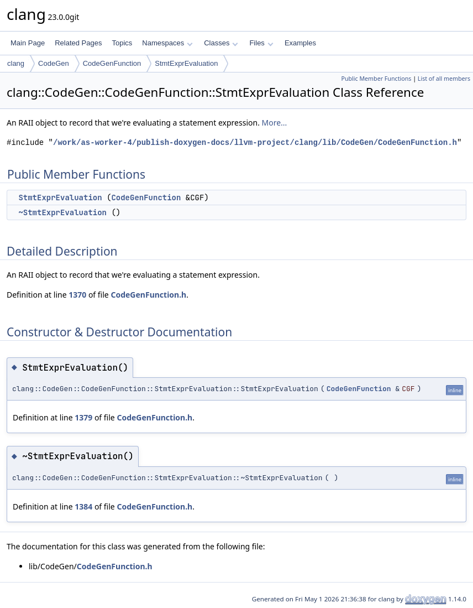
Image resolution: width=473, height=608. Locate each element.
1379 (83, 417)
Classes (221, 43)
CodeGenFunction (112, 63)
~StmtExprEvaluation (62, 212)
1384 (83, 506)
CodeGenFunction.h (148, 294)
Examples (300, 43)
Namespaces (167, 43)
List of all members (444, 78)
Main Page (27, 43)
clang (15, 63)
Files (261, 43)
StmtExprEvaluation (186, 63)
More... (274, 122)
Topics (122, 43)
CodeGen (53, 63)
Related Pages (78, 43)
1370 (77, 294)
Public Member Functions (376, 78)
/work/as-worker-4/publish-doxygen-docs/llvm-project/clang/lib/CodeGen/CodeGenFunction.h (255, 142)
